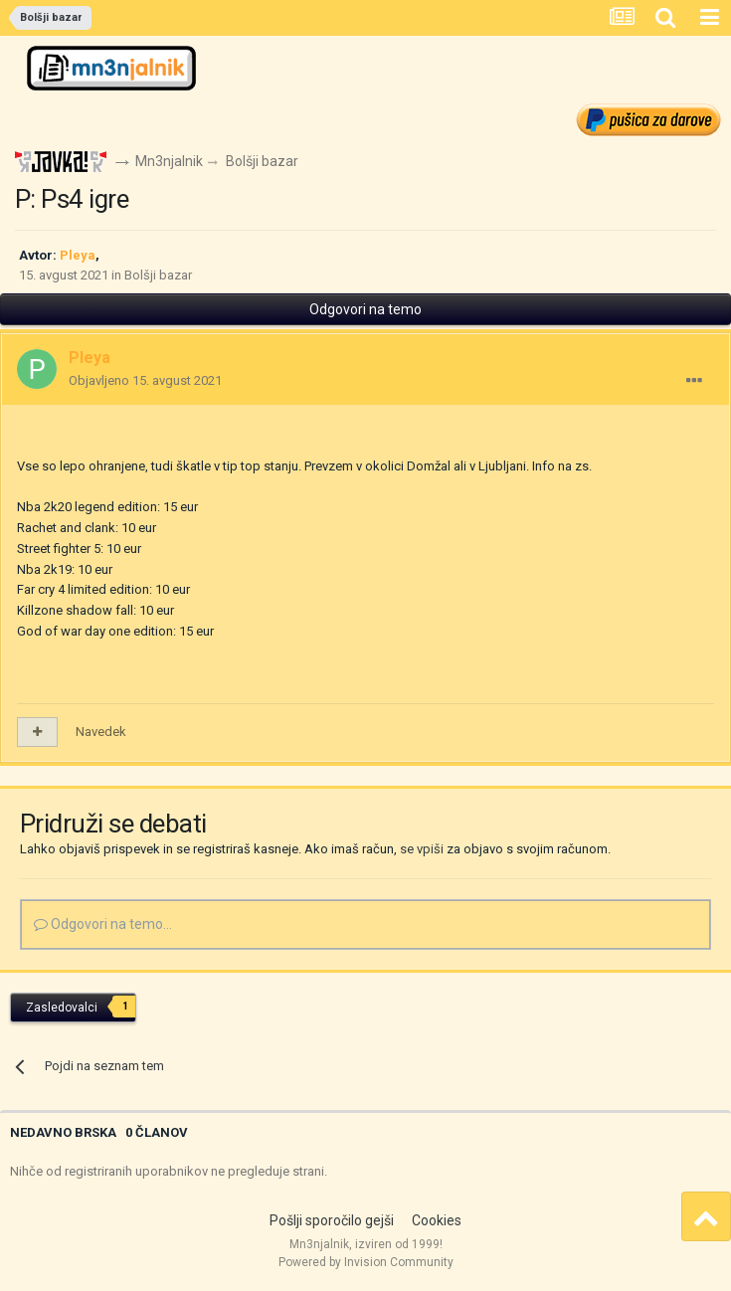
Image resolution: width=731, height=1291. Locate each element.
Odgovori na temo (365, 309)
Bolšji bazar (158, 275)
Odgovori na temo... (103, 924)
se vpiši (422, 848)
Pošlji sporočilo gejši (332, 1220)
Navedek (101, 731)
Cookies (436, 1220)
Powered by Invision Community (366, 1262)
